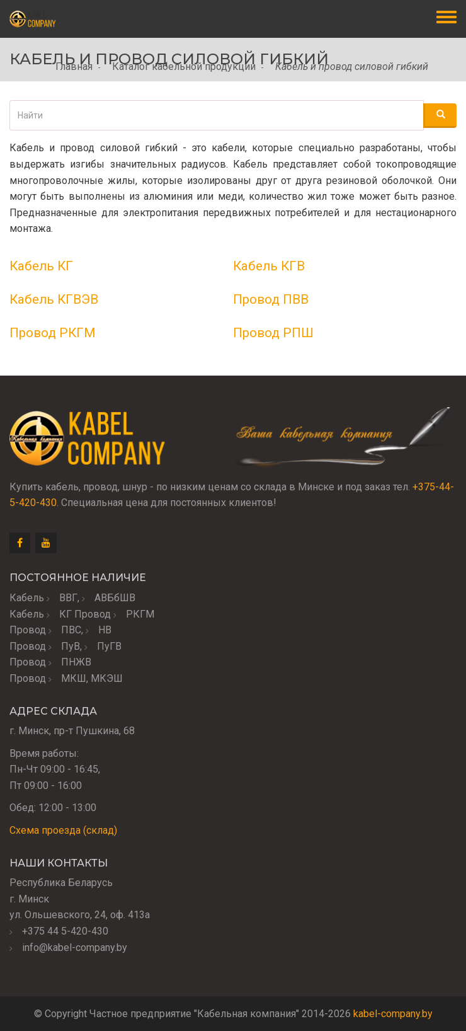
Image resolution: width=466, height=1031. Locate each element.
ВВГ (68, 598)
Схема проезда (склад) (63, 830)
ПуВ (70, 646)
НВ (104, 630)
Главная (74, 66)
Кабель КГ (41, 266)
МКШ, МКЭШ (92, 678)
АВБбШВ (114, 598)
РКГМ (140, 614)
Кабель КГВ (269, 266)
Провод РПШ (273, 332)
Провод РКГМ (52, 332)
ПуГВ (109, 646)
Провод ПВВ (271, 299)
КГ (65, 614)
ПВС (71, 630)
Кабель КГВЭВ (53, 299)
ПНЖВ (76, 662)
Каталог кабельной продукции (184, 66)
